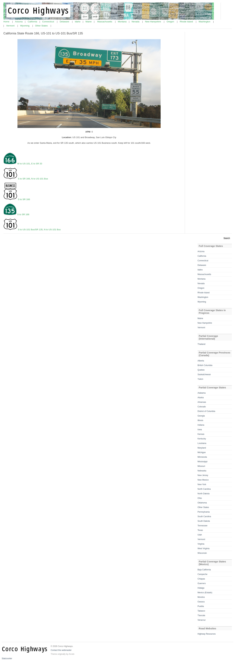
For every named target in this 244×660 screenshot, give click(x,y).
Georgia (201, 416)
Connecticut (48, 21)
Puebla (201, 606)
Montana (122, 21)
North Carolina (204, 489)
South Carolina (204, 516)
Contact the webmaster (61, 650)
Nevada (136, 21)
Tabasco (201, 611)
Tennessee (202, 525)
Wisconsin (202, 553)
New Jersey (203, 475)
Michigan (202, 452)
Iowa (200, 429)
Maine (89, 21)
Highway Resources (207, 634)
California (33, 21)
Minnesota (202, 457)
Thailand (201, 344)
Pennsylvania (204, 512)
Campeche (202, 574)
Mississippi (202, 461)
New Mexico (203, 480)
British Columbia (205, 365)
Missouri (201, 466)
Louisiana (202, 443)
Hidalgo (201, 588)
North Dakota (204, 493)
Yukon (200, 379)
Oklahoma (202, 503)
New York (202, 484)
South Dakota (204, 521)
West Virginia (203, 548)
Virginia (201, 544)
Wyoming (25, 25)
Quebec (201, 370)
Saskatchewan (204, 374)
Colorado (202, 406)
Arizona (19, 21)
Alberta (201, 361)
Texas (200, 530)
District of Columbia (206, 411)
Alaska (201, 397)
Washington (205, 21)
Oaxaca (201, 602)
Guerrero (202, 583)
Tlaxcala (201, 615)
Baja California (204, 569)
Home (6, 21)
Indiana (201, 425)
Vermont (10, 25)
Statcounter (7, 658)
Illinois (200, 420)
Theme (54, 654)
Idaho (78, 21)
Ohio (200, 498)
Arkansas (202, 402)
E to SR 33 (36, 163)
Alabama (202, 393)
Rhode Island (187, 21)
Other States (41, 25)
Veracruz (202, 620)
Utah (200, 535)
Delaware (65, 21)
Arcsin (71, 654)
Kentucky (202, 439)
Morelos (201, 597)
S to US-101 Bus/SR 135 (30, 229)
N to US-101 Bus (39, 178)
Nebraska (202, 471)
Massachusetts (105, 21)
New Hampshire (153, 21)
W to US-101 (23, 163)
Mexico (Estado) (205, 592)
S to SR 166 (24, 178)
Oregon (171, 21)
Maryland (202, 448)
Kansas (201, 434)
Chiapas (201, 579)
